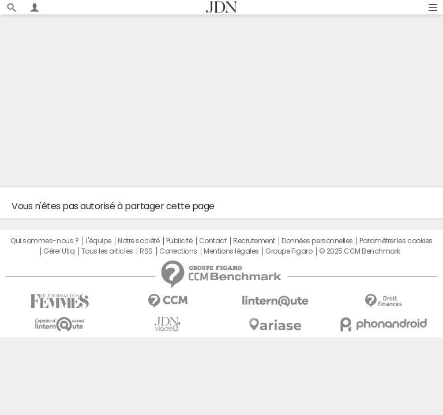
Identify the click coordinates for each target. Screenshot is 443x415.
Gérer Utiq (58, 251)
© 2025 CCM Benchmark (359, 251)
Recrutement (254, 240)
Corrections (178, 251)
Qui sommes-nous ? (44, 240)
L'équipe (98, 240)
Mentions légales (231, 251)
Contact (213, 240)
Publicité (179, 240)
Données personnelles (316, 240)
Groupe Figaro (288, 251)
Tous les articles (107, 251)
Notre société (138, 240)
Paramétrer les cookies (395, 240)
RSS (146, 251)
